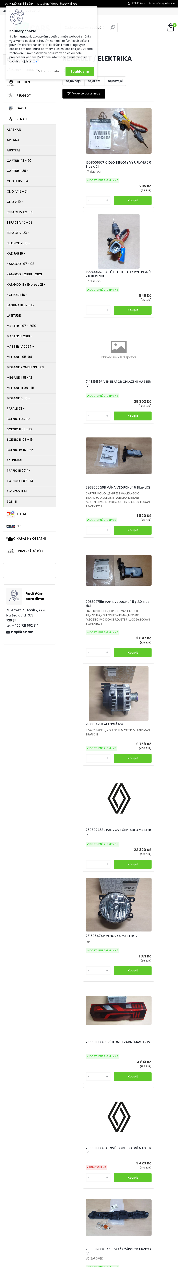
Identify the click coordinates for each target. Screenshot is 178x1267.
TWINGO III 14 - (18, 491)
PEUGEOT (19, 96)
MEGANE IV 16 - (18, 398)
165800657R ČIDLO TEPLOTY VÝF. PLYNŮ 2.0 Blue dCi (88, 166)
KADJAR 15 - (16, 253)
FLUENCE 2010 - (18, 243)
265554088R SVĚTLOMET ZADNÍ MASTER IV (142, 747)
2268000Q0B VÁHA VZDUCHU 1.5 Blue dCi (146, 278)
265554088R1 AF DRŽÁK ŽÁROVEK (141, 856)
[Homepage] (4, 11)
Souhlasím (79, 71)
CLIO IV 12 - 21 (17, 191)
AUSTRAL (13, 150)
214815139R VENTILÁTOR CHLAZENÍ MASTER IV (85, 285)
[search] (112, 29)
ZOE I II (12, 502)
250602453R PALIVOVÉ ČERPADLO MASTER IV (84, 532)
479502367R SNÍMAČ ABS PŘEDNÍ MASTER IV (143, 967)
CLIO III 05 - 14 (17, 181)
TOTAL (16, 514)
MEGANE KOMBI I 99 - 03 (25, 367)
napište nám (22, 632)
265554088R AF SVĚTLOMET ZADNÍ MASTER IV (88, 858)
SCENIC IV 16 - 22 (20, 450)
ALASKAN (14, 130)
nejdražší (94, 81)
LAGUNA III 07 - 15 (20, 305)
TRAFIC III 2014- (18, 470)
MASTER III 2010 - (19, 336)
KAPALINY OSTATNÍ (26, 538)
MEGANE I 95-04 (19, 357)
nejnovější (115, 81)
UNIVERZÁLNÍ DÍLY (25, 551)
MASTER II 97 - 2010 (21, 326)
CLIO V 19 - (15, 202)
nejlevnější (73, 81)
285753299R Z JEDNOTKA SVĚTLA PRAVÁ (86, 966)
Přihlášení (138, 3)
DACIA (17, 108)
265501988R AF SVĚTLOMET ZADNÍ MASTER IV (144, 643)
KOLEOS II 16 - (17, 295)
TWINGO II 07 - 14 (20, 481)
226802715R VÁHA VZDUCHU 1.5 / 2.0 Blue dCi (89, 405)
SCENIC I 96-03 (18, 419)
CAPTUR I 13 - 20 (19, 161)
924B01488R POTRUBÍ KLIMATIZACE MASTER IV (113, 1076)
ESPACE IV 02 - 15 (20, 212)
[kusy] (75, 204)
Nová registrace (164, 3)
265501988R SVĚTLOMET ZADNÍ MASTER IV (85, 641)
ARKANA (13, 140)
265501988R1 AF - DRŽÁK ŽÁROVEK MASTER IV (86, 747)
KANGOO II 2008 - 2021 (24, 274)
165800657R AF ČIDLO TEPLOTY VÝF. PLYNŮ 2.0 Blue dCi (144, 167)
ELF (14, 526)
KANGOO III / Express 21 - (26, 284)
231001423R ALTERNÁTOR (142, 408)
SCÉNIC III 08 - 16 (20, 439)
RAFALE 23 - (16, 408)
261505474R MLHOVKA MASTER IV (140, 531)
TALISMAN (14, 460)
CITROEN (18, 82)
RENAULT (18, 119)
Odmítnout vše (48, 71)
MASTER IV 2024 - (20, 346)
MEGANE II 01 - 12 (19, 377)
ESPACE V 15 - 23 (19, 222)
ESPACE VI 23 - (18, 233)
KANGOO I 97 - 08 (20, 264)
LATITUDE (14, 315)
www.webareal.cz (105, 1263)
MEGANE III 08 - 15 (20, 388)
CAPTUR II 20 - (17, 171)
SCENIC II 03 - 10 (19, 429)
